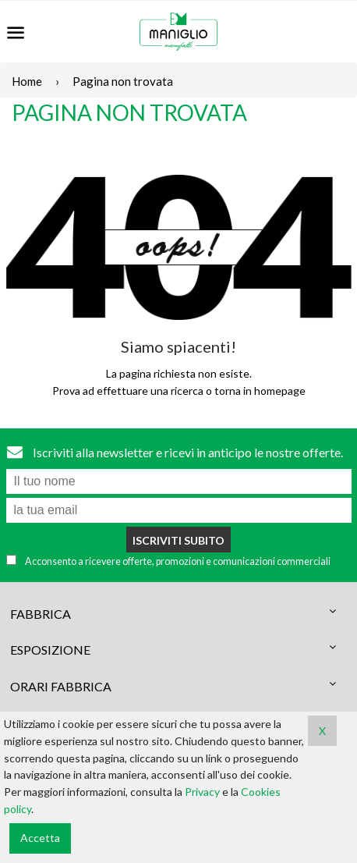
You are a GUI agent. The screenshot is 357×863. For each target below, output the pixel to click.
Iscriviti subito (178, 540)
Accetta (40, 837)
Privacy (202, 791)
